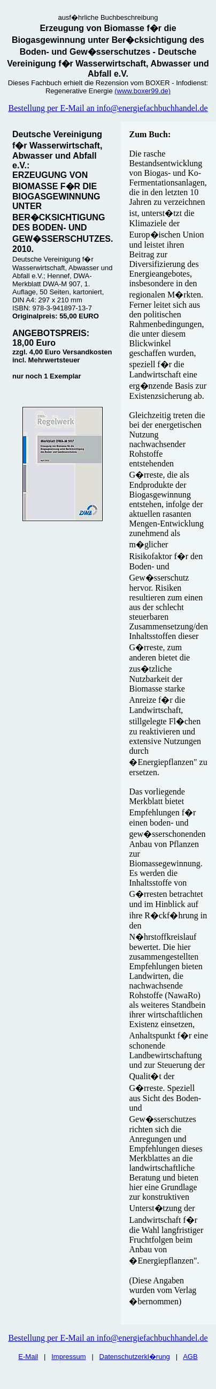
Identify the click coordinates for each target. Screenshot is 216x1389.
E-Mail (28, 1357)
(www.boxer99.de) (142, 91)
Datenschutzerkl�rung (134, 1357)
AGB (190, 1357)
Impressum (68, 1357)
